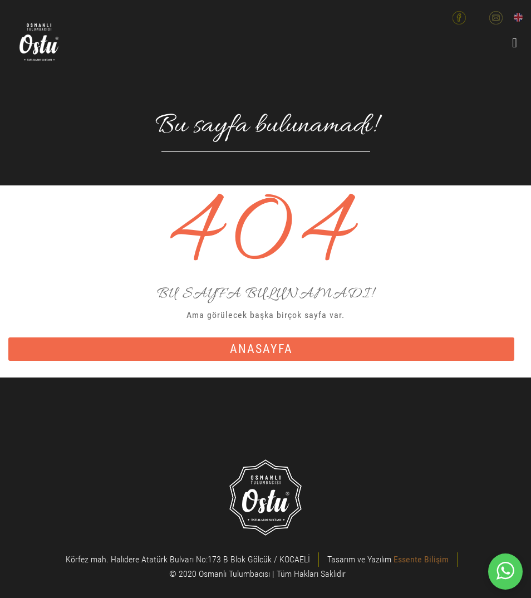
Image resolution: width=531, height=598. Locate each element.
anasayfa (261, 349)
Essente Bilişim (421, 559)
